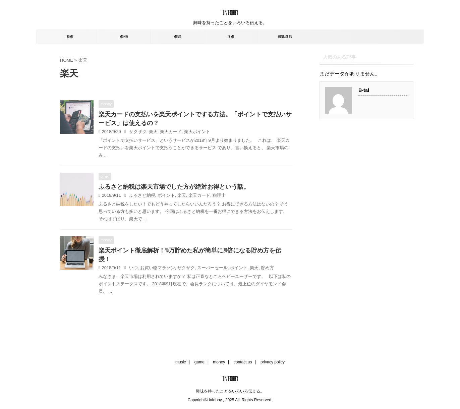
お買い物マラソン (157, 267)
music (177, 36)
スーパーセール (212, 267)
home (69, 36)
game (230, 36)
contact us (285, 36)
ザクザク (138, 131)
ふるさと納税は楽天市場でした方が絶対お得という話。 (174, 186)
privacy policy (273, 362)
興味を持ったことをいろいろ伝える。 (230, 391)
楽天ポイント (197, 131)
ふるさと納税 (142, 195)
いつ (133, 267)
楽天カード (171, 131)
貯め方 (267, 267)
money (123, 36)
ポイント (166, 195)
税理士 (219, 195)
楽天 (153, 131)
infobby (230, 12)
